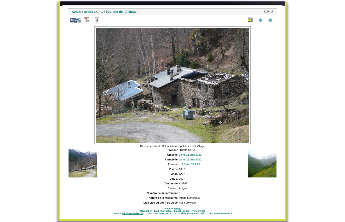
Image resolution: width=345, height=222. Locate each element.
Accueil (76, 11)
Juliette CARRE (93, 11)
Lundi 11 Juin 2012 (190, 154)
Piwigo (177, 208)
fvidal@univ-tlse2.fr (132, 213)
